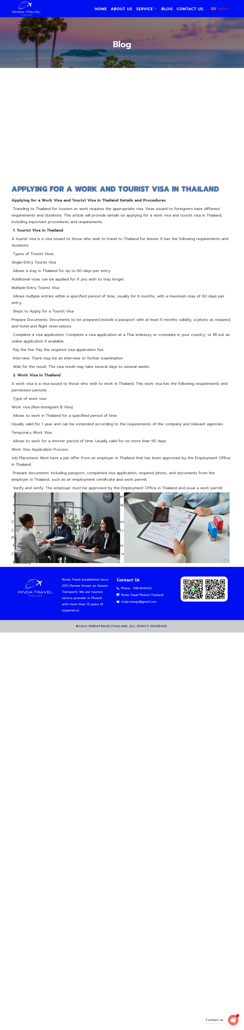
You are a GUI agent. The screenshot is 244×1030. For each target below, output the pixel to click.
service (146, 9)
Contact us (190, 9)
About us (121, 9)
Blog (167, 9)
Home (101, 9)
